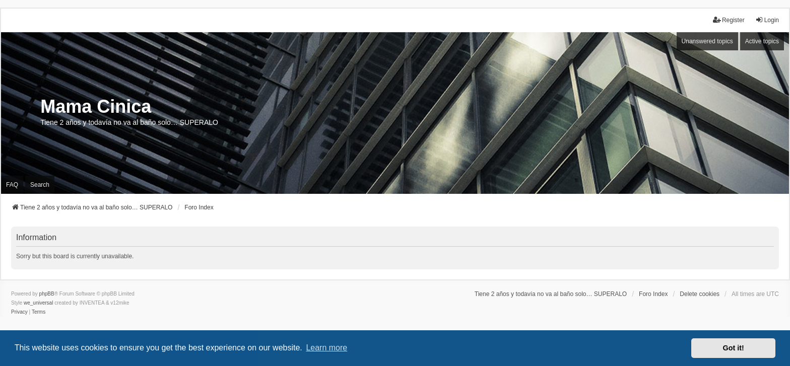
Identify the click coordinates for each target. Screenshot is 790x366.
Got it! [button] (733, 348)
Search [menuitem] (39, 184)
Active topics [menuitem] (762, 41)
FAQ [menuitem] (12, 184)
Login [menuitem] (767, 20)
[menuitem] (19, 312)
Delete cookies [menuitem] (699, 294)
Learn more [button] (326, 347)
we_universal (38, 303)
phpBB (46, 294)
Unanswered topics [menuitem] (707, 41)
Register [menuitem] (729, 20)
